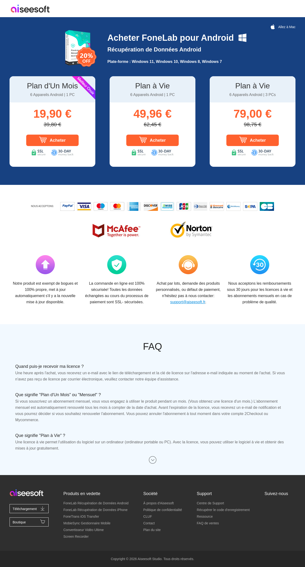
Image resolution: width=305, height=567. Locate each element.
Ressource (205, 516)
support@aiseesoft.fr (187, 302)
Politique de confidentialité (162, 510)
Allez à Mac (282, 27)
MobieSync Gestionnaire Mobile (87, 523)
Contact (149, 523)
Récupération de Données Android (154, 49)
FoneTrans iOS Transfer (81, 516)
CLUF (147, 516)
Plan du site (152, 530)
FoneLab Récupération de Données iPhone (95, 510)
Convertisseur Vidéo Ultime (83, 530)
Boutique (29, 522)
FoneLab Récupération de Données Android (95, 503)
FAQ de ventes (208, 523)
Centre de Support (210, 503)
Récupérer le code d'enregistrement (223, 510)
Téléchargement (29, 508)
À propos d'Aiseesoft (158, 503)
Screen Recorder (76, 536)
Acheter (52, 140)
